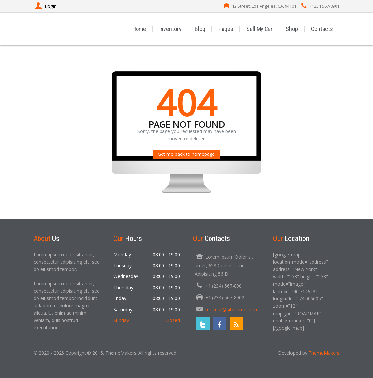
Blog (200, 28)
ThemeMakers (324, 353)
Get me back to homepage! (187, 154)
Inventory (170, 28)
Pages (225, 28)
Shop (292, 28)
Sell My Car (259, 28)
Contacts (322, 28)
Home (139, 28)
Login (45, 6)
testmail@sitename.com (231, 309)
